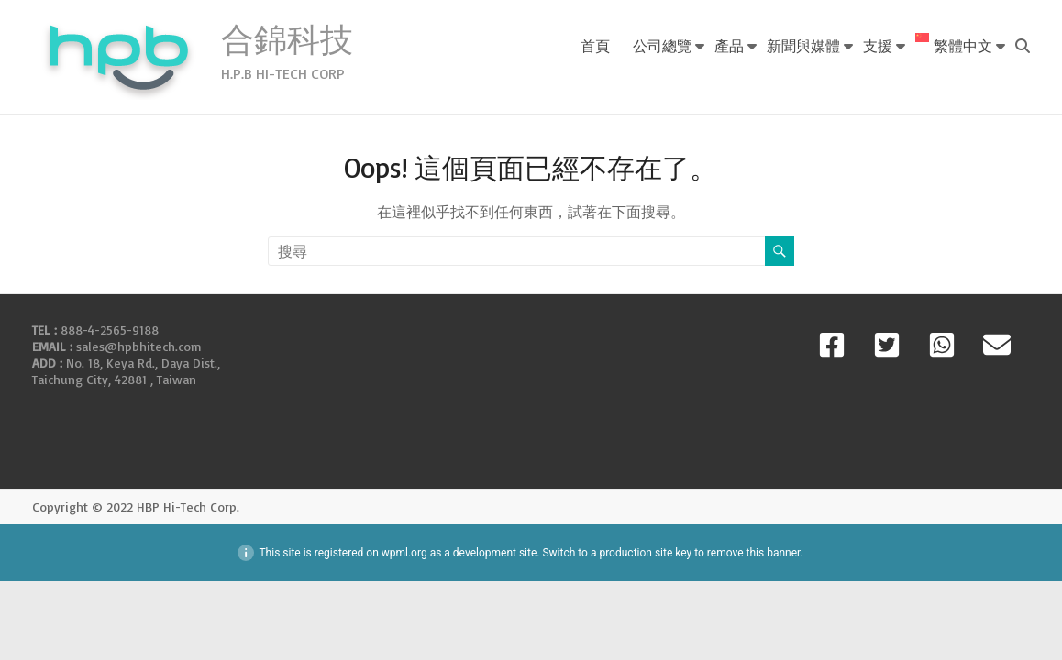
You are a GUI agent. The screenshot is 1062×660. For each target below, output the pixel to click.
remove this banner (754, 552)
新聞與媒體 (803, 45)
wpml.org (404, 552)
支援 (877, 45)
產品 (729, 45)
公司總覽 (662, 45)
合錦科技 (287, 39)
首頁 (595, 45)
